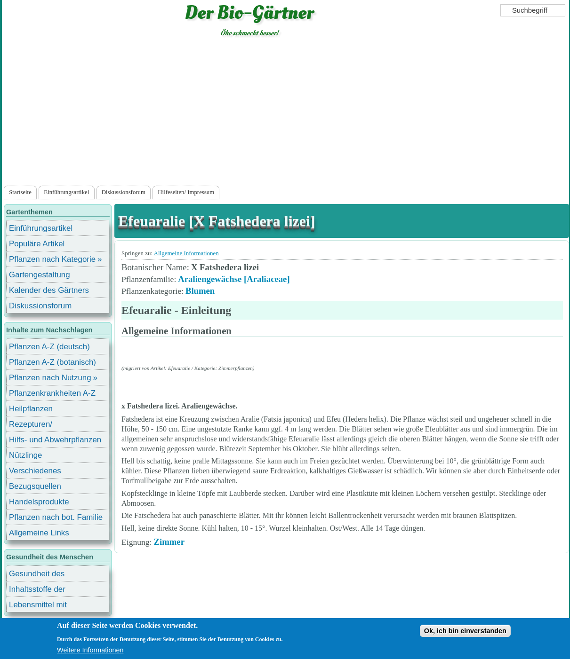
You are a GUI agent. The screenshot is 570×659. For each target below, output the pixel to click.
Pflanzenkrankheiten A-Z (52, 393)
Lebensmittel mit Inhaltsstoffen (38, 606)
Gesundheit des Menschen (36, 575)
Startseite (20, 192)
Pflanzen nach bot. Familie (56, 517)
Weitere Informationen (90, 650)
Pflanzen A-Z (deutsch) (49, 346)
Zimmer (169, 542)
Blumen (200, 291)
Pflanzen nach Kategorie (52, 259)
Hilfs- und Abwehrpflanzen (55, 439)
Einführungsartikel (66, 192)
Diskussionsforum (123, 192)
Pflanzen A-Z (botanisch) (52, 362)
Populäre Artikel (36, 243)
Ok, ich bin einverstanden (465, 631)
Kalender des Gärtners (49, 290)
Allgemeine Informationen (186, 253)
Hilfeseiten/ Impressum (186, 192)
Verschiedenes (35, 470)
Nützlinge (25, 455)
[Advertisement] (285, 113)
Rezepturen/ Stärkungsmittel (36, 425)
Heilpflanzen (31, 408)
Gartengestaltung (39, 274)
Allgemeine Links (39, 532)
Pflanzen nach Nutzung (50, 377)
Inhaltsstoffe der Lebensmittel (37, 590)
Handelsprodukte (39, 501)
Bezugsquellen (35, 486)
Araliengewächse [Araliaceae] (233, 279)
